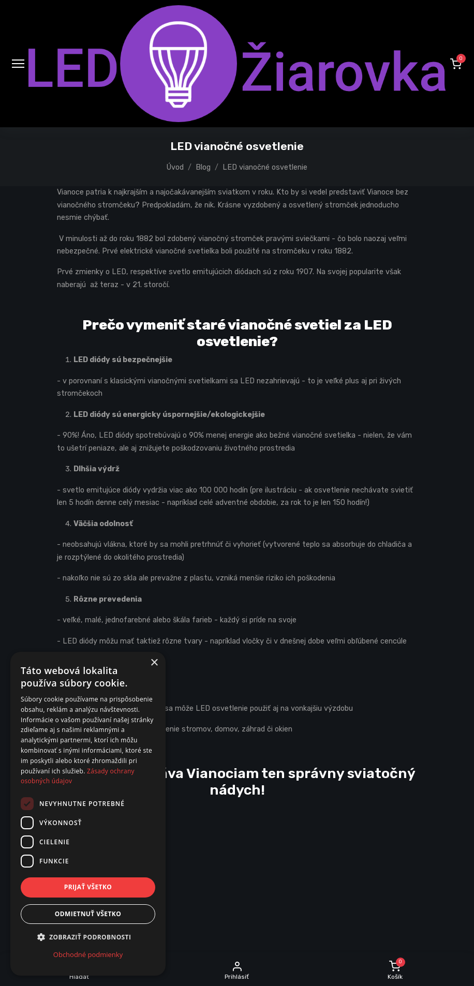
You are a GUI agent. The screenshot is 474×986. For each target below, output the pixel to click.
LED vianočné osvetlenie (265, 167)
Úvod (175, 167)
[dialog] (88, 814)
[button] (456, 63)
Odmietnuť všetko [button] (88, 913)
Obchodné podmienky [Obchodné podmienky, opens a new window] (88, 954)
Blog (203, 167)
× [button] (154, 663)
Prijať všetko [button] (88, 887)
